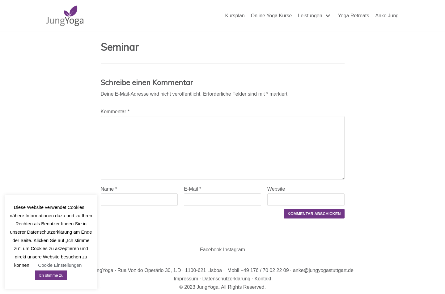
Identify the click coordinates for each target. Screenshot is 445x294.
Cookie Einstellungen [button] (60, 265)
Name (109, 189)
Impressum (186, 278)
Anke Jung (387, 15)
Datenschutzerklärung (226, 278)
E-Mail (192, 189)
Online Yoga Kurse (271, 15)
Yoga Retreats (353, 15)
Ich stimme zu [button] (51, 275)
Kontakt (263, 278)
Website (276, 189)
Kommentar (115, 111)
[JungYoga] (64, 16)
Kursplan (235, 15)
